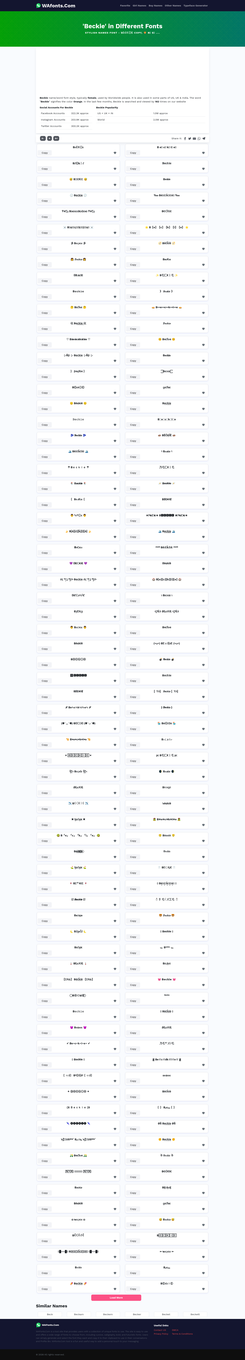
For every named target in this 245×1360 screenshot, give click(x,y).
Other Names (173, 5)
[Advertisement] (122, 72)
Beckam (79, 1314)
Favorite (125, 5)
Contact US (160, 1330)
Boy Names (155, 5)
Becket (166, 1314)
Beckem (108, 1314)
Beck (50, 1314)
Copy (45, 152)
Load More (116, 1297)
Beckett (195, 1314)
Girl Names (139, 5)
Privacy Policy (161, 1334)
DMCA (175, 1330)
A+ (56, 138)
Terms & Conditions (182, 1334)
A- (43, 138)
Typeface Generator (195, 5)
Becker (137, 1314)
